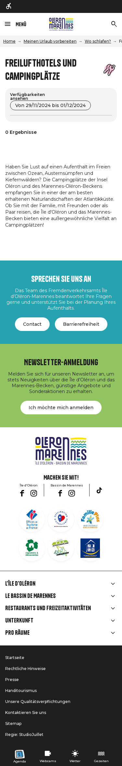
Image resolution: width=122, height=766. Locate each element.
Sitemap (13, 723)
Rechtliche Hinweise (25, 668)
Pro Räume (17, 633)
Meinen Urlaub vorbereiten (50, 41)
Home (9, 41)
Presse (12, 679)
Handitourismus (21, 690)
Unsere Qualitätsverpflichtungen (37, 701)
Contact (32, 324)
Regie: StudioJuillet (24, 734)
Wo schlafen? (98, 41)
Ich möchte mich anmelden (61, 407)
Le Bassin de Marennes (30, 596)
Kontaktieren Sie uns (25, 712)
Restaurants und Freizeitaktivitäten (48, 608)
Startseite (14, 657)
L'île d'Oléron (20, 584)
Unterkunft (19, 620)
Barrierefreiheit (81, 324)
